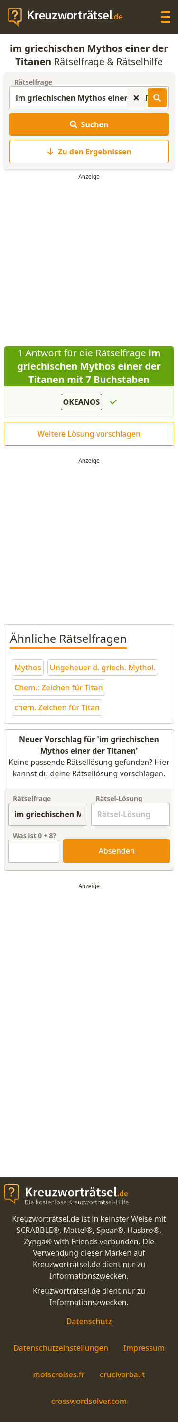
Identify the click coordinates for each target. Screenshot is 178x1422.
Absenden (116, 851)
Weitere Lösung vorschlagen (89, 434)
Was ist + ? (34, 835)
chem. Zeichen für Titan (57, 707)
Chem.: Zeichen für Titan (58, 687)
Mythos (27, 667)
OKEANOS (81, 402)
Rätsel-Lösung (119, 798)
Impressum (144, 1348)
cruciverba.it (122, 1374)
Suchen (89, 124)
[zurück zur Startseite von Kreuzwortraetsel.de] (70, 17)
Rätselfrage (33, 81)
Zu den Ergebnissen (89, 151)
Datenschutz (89, 1321)
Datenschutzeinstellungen (60, 1348)
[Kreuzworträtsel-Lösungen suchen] (157, 97)
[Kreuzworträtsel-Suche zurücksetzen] (136, 97)
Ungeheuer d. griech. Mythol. (103, 667)
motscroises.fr (59, 1374)
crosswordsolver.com (89, 1401)
